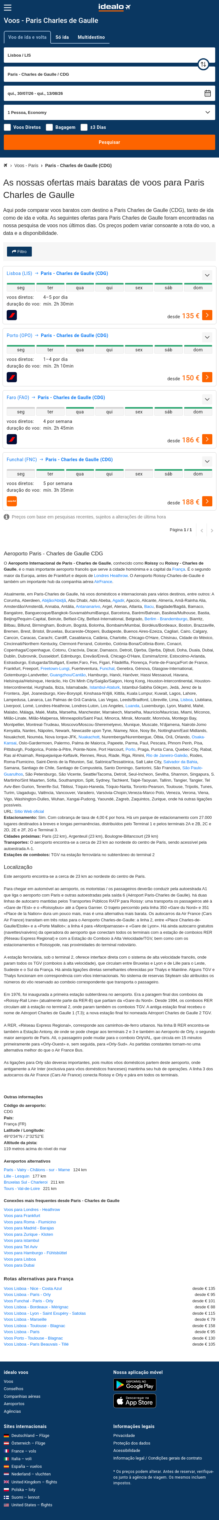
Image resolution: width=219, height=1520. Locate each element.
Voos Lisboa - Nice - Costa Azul (33, 1288)
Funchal (107, 668)
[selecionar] (207, 315)
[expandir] (207, 275)
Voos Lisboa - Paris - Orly (27, 1294)
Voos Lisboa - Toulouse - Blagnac (34, 1325)
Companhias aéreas (22, 1396)
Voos (8, 1381)
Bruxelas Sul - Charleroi (25, 1182)
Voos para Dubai (19, 1265)
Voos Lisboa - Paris (21, 1331)
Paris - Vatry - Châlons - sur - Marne (37, 1169)
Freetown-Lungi (55, 668)
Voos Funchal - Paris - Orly (28, 1300)
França (178, 569)
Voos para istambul (21, 1240)
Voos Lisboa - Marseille (25, 1319)
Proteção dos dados (131, 1443)
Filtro (21, 251)
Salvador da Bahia (180, 761)
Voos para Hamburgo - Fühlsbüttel (35, 1252)
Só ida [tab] (62, 37)
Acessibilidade (126, 1450)
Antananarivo (88, 606)
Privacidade (124, 1435)
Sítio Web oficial (29, 811)
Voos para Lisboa (20, 1259)
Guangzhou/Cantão (68, 674)
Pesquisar (109, 142)
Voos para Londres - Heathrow (32, 1209)
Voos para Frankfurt (22, 1215)
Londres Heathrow (111, 575)
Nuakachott (89, 737)
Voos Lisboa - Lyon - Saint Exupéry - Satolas (45, 1313)
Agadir (118, 600)
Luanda (132, 705)
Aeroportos (14, 1403)
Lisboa (186, 699)
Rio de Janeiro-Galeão (166, 755)
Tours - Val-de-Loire (22, 1188)
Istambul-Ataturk (105, 687)
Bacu (149, 606)
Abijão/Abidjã (54, 600)
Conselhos (13, 1388)
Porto (130, 749)
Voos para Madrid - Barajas (29, 1228)
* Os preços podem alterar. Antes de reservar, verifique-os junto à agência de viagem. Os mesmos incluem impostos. (163, 1477)
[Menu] (7, 7)
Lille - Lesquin (16, 1176)
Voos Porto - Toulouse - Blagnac (33, 1338)
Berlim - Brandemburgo (166, 618)
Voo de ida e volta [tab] (27, 37)
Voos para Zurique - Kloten (28, 1234)
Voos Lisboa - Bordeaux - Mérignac (36, 1307)
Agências (12, 1411)
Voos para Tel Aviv (21, 1246)
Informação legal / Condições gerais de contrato (157, 1458)
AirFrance (103, 581)
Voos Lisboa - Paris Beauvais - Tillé (36, 1344)
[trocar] (203, 64)
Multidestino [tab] (91, 37)
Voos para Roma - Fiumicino (30, 1222)
